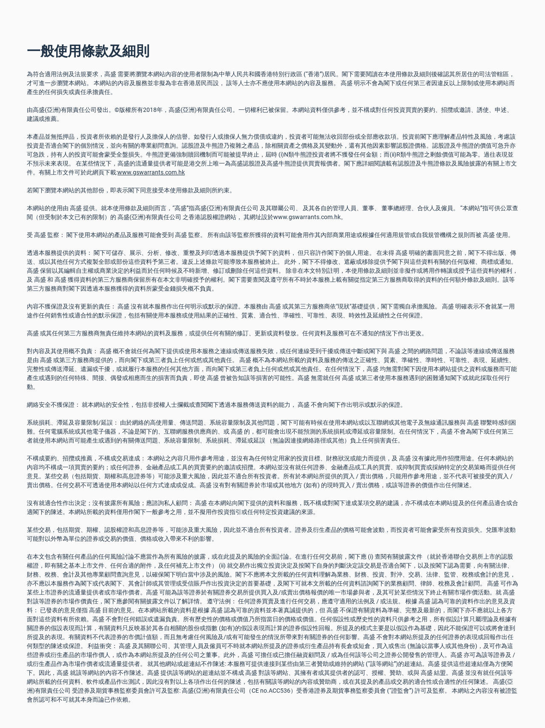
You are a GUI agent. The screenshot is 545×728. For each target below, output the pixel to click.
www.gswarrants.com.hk (151, 172)
